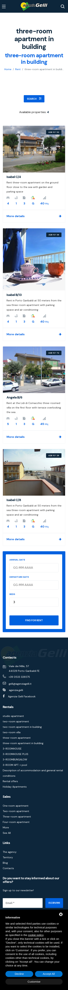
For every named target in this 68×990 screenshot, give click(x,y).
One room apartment (15, 805)
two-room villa (11, 732)
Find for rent (34, 620)
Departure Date (19, 577)
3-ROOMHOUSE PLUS (15, 754)
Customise (34, 981)
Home (7, 69)
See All (7, 833)
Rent (18, 69)
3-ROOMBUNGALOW (15, 759)
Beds (12, 594)
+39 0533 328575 (19, 676)
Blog (5, 862)
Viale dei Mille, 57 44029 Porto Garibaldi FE (24, 669)
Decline (19, 973)
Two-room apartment (16, 811)
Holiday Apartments (15, 786)
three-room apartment (17, 737)
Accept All (49, 973)
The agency (10, 852)
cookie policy (36, 935)
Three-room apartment (17, 816)
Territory (8, 857)
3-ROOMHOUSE (12, 748)
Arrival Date (17, 559)
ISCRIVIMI (54, 902)
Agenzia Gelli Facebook (22, 696)
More (6, 827)
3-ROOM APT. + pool (15, 765)
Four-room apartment (16, 822)
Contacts (8, 868)
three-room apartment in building (23, 743)
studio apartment (13, 716)
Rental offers (10, 781)
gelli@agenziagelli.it (20, 683)
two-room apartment (16, 721)
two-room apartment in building (22, 727)
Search (34, 98)
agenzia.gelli (16, 690)
